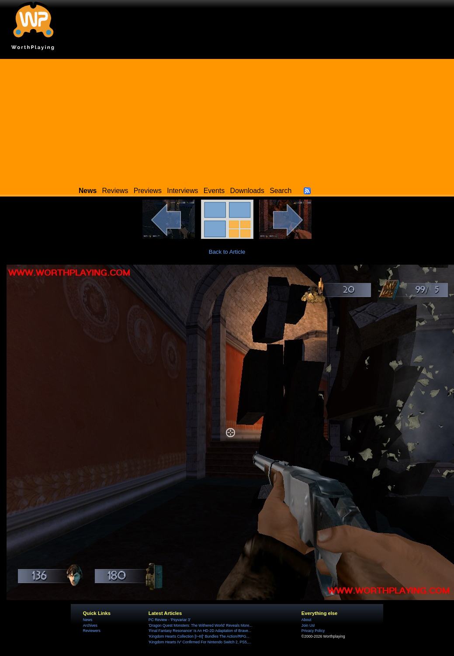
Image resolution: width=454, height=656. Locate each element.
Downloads (247, 190)
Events (214, 190)
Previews (148, 190)
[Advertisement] (227, 120)
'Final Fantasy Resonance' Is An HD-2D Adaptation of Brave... (200, 630)
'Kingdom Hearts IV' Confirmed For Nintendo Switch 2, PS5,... (200, 642)
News (87, 620)
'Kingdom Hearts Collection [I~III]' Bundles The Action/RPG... (199, 636)
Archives (90, 625)
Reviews (115, 190)
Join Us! (308, 625)
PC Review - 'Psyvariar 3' (170, 620)
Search (280, 190)
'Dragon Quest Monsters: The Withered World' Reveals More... (201, 625)
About (306, 620)
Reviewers (92, 630)
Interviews (182, 190)
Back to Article (227, 252)
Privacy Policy (313, 630)
